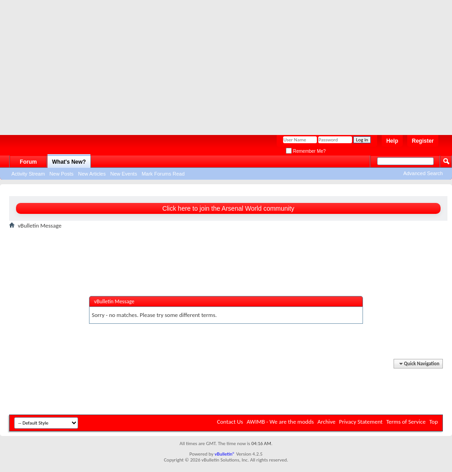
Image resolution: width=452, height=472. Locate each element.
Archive (326, 421)
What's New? (69, 162)
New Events (123, 173)
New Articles (92, 173)
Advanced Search (423, 173)
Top (433, 421)
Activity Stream (28, 173)
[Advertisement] (219, 64)
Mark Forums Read (163, 173)
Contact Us (230, 421)
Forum (28, 162)
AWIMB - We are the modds (280, 421)
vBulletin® (225, 454)
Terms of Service (406, 421)
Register (423, 141)
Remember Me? (306, 151)
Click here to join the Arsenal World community (228, 208)
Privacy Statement (361, 421)
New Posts (61, 173)
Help (392, 141)
